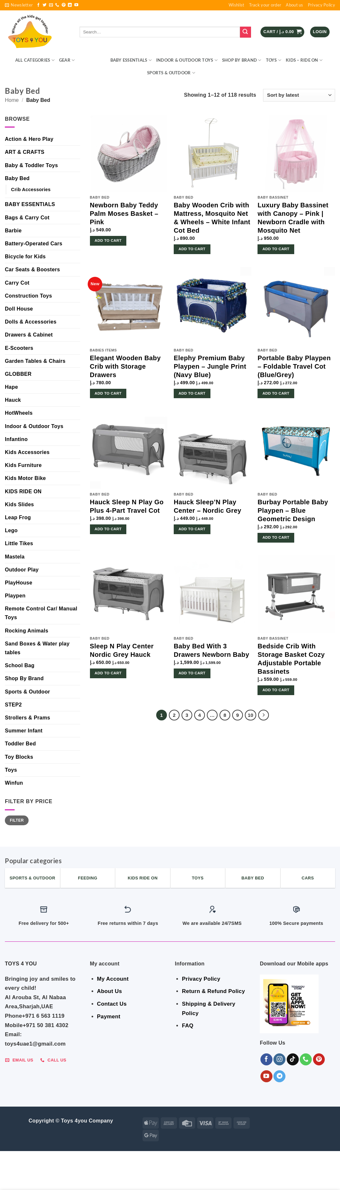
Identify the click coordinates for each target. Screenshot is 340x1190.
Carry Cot (17, 283)
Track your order (265, 4)
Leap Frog (18, 517)
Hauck (13, 400)
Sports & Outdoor (171, 73)
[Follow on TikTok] (293, 1059)
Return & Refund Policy (213, 991)
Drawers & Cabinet (29, 334)
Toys (273, 60)
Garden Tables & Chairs (35, 361)
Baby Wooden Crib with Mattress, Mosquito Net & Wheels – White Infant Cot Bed (212, 218)
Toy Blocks (19, 757)
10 (250, 715)
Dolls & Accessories (31, 322)
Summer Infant (24, 730)
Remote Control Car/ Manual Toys (41, 613)
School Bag (19, 665)
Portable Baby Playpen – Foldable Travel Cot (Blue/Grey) (294, 366)
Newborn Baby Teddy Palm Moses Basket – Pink (124, 214)
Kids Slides (19, 504)
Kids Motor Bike (25, 478)
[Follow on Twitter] (44, 5)
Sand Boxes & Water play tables (37, 648)
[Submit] (245, 32)
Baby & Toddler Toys (31, 165)
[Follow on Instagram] (279, 1059)
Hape (11, 387)
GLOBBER (18, 374)
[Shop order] (299, 95)
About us (294, 4)
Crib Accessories (31, 189)
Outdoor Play (22, 569)
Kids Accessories (27, 452)
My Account (113, 979)
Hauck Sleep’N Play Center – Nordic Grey (207, 506)
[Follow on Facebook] (38, 5)
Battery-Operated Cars (33, 243)
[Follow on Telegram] (279, 1076)
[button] (19, 5)
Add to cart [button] (107, 240)
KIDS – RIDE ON (304, 60)
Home (12, 100)
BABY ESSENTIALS (131, 60)
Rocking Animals (26, 630)
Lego (11, 530)
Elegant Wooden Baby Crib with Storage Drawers (125, 366)
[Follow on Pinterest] (64, 5)
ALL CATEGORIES (35, 60)
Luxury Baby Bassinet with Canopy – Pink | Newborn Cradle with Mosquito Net (293, 218)
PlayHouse (18, 582)
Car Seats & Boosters (32, 269)
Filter (17, 820)
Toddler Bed (20, 743)
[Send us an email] (51, 5)
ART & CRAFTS (24, 152)
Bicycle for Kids (25, 256)
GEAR (67, 60)
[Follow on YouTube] (76, 5)
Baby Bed (17, 178)
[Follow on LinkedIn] (70, 5)
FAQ (187, 1026)
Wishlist (236, 4)
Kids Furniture (23, 465)
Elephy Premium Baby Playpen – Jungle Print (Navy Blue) (210, 366)
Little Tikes (19, 543)
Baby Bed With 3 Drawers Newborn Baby (211, 650)
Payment (108, 1016)
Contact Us (112, 1004)
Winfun (14, 783)
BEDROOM (92, 60)
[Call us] (57, 5)
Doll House (19, 309)
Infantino (16, 439)
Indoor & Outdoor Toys (187, 60)
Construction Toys (28, 296)
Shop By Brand (241, 60)
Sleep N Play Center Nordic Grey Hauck (122, 650)
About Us (109, 991)
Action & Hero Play (29, 139)
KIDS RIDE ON (23, 491)
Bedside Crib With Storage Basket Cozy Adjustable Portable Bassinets (291, 659)
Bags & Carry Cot (27, 217)
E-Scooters (19, 348)
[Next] (263, 715)
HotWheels (18, 413)
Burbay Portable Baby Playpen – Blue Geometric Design (293, 510)
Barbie (13, 230)
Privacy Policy (321, 4)
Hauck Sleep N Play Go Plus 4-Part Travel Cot (127, 506)
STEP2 (13, 704)
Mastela (15, 556)
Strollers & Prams (27, 717)
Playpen (15, 595)
